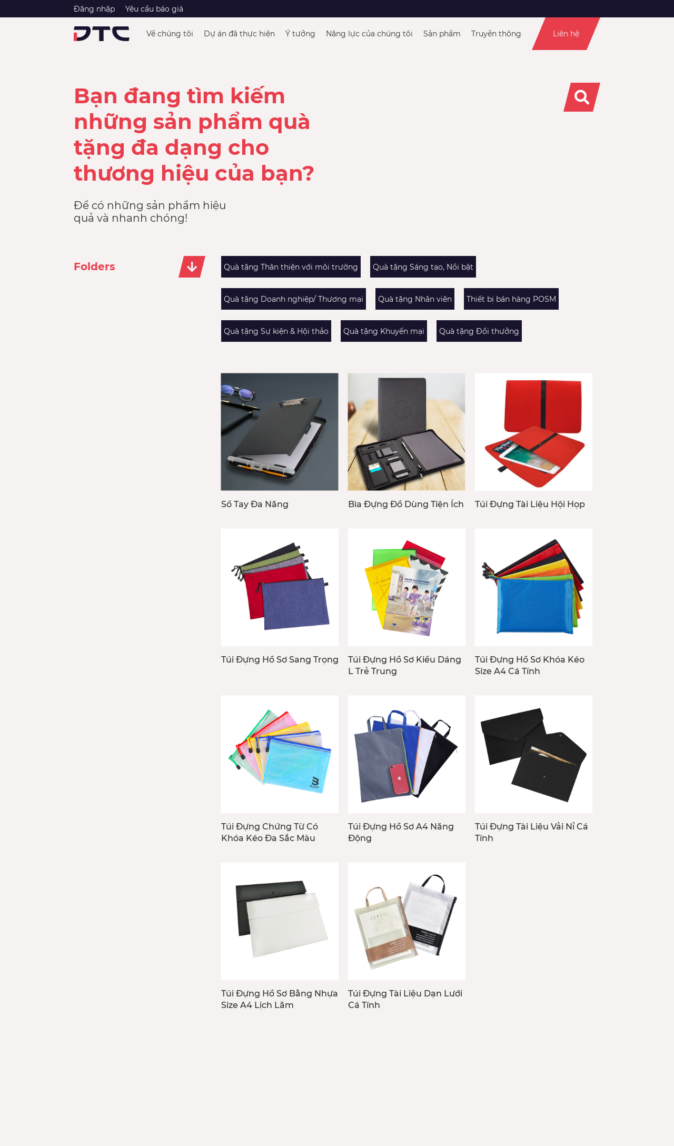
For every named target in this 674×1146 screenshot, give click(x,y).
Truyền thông (496, 33)
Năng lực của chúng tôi (369, 33)
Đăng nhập (94, 9)
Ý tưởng (300, 33)
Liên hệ (566, 33)
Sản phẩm (442, 33)
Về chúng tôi (169, 33)
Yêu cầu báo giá (154, 9)
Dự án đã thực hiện (239, 33)
